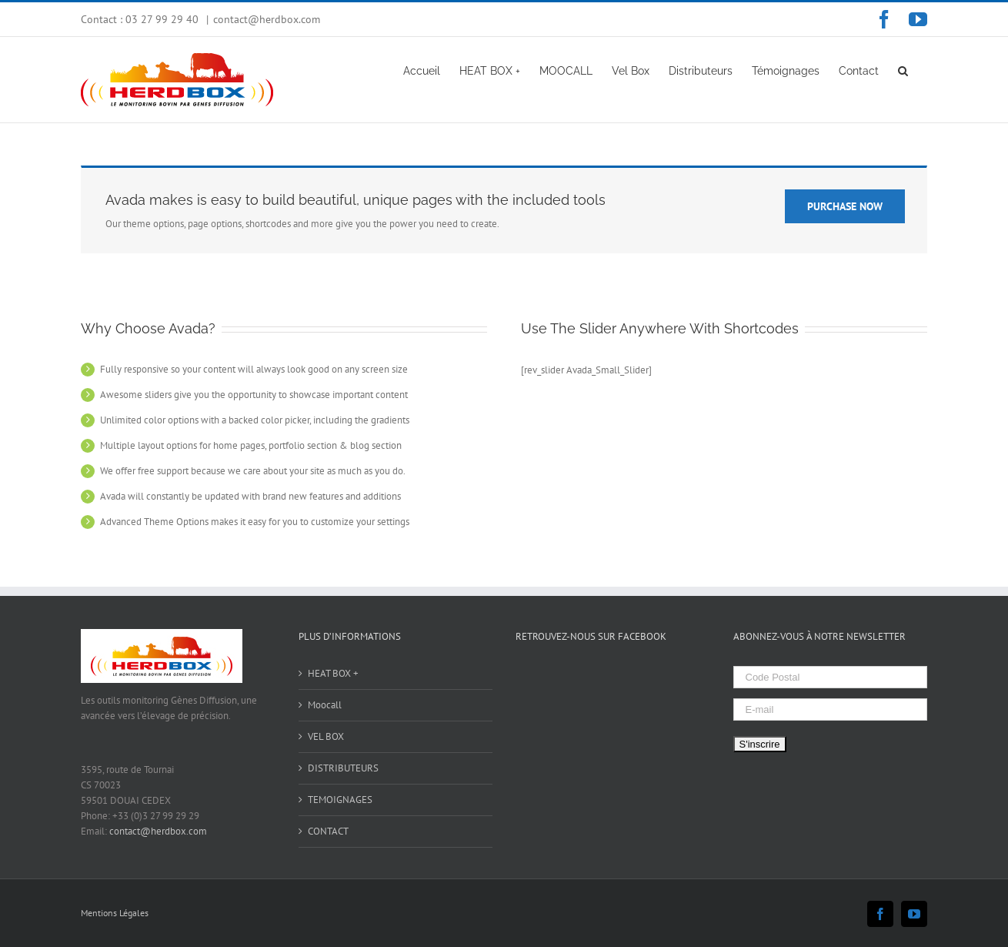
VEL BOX (326, 736)
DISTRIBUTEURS (343, 768)
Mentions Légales (115, 913)
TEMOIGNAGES (340, 799)
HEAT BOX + (333, 673)
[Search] (903, 70)
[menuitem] (421, 70)
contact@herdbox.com (266, 19)
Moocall (325, 704)
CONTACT (328, 831)
